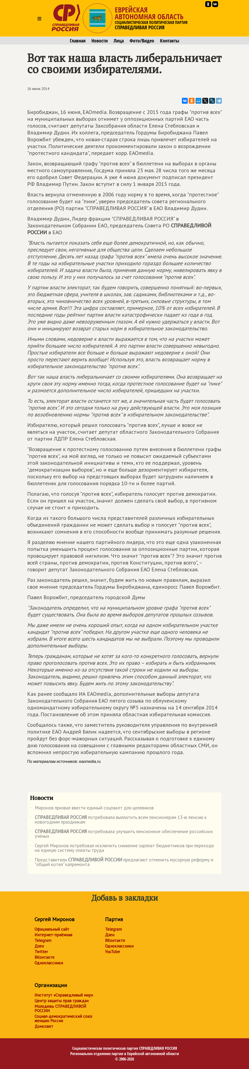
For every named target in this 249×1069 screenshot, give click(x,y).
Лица (119, 40)
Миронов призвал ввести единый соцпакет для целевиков (92, 809)
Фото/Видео (142, 40)
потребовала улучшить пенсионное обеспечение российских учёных (121, 834)
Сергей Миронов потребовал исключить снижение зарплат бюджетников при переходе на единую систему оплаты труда (122, 848)
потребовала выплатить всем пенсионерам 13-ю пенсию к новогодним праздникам (118, 820)
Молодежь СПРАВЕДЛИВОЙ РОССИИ (60, 1008)
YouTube (112, 951)
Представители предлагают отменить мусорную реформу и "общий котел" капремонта (121, 862)
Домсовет (44, 1026)
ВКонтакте (44, 957)
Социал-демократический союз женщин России (63, 1018)
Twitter (41, 951)
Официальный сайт (52, 929)
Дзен (39, 946)
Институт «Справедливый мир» (64, 995)
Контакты (169, 40)
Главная (78, 40)
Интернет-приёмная (53, 935)
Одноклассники (49, 963)
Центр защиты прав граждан (62, 1000)
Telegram (43, 940)
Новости (99, 40)
